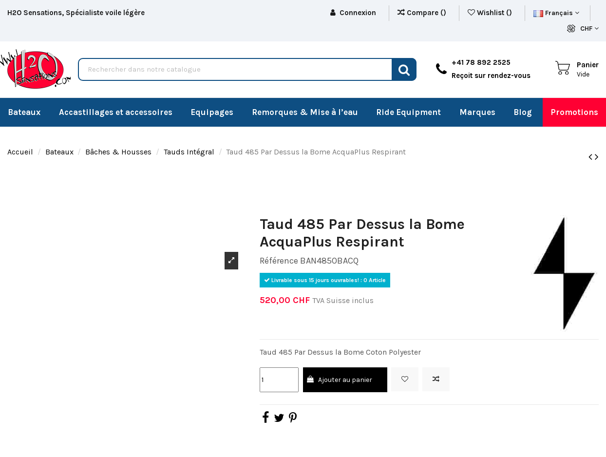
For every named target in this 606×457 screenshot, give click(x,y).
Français (556, 13)
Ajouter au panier (339, 380)
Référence (279, 261)
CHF (589, 28)
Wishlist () (491, 12)
